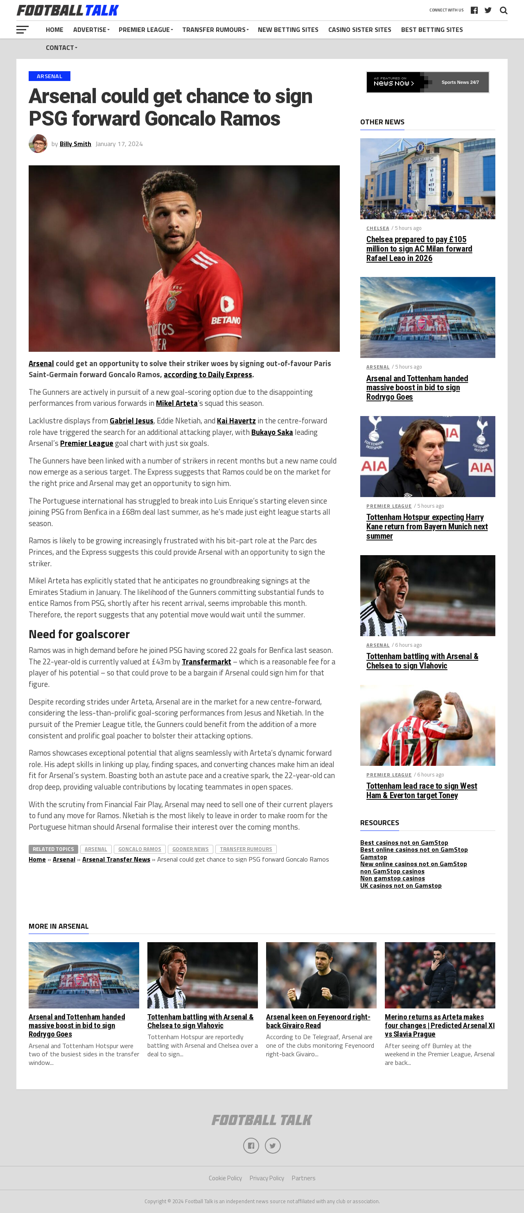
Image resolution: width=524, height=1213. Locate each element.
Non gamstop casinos (392, 878)
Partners (304, 1178)
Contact (60, 47)
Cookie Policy (225, 1178)
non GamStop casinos (392, 871)
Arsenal (41, 363)
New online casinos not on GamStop (413, 864)
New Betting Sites (288, 29)
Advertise (89, 29)
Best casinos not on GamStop (404, 842)
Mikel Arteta (177, 403)
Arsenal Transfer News (116, 859)
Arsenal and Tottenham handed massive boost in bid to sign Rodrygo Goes (417, 388)
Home (54, 29)
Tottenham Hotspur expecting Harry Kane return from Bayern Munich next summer (427, 527)
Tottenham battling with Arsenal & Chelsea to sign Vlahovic (422, 661)
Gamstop (373, 857)
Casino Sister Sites (359, 29)
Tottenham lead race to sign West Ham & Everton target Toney (421, 790)
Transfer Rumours (214, 29)
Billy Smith (75, 144)
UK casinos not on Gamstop (401, 885)
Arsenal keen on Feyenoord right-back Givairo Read (318, 1021)
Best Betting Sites (432, 29)
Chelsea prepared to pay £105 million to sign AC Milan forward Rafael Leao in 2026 (419, 249)
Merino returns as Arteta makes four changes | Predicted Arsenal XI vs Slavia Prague (440, 1025)
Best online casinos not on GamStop (414, 849)
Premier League (144, 29)
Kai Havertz (236, 420)
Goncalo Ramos (139, 849)
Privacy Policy (267, 1178)
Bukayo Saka (272, 432)
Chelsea (377, 228)
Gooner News (190, 849)
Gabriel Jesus (132, 420)
